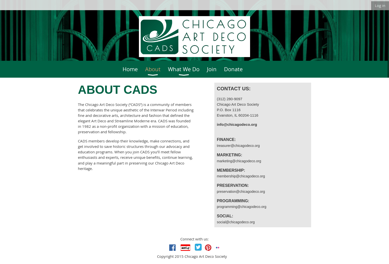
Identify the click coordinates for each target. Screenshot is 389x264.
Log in (380, 5)
